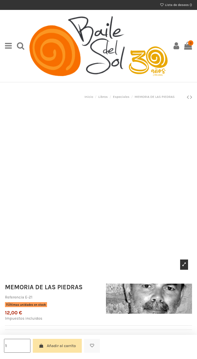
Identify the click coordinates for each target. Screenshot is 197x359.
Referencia (14, 297)
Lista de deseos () (176, 5)
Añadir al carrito (57, 345)
